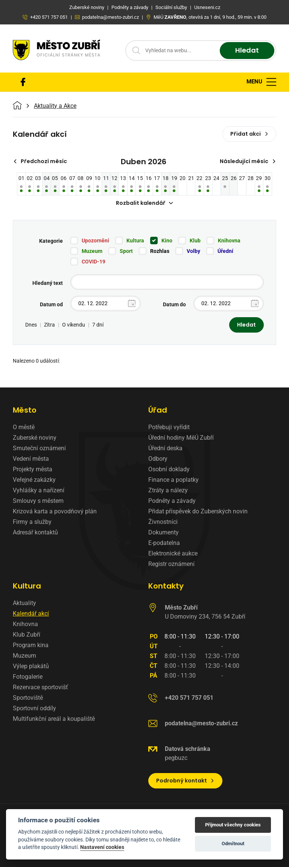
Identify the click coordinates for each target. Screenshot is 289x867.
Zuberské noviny (34, 437)
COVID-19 (93, 262)
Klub (195, 241)
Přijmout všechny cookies (233, 825)
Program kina (31, 645)
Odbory (157, 458)
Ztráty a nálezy (168, 490)
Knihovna (229, 241)
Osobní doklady (169, 469)
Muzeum (92, 251)
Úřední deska (165, 448)
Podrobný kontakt (185, 780)
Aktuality (24, 603)
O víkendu (73, 325)
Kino (166, 241)
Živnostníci (163, 521)
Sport (126, 251)
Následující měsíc (248, 161)
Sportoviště (28, 697)
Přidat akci (249, 134)
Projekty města (32, 469)
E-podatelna (164, 542)
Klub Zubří (26, 634)
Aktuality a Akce (55, 106)
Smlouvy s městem (38, 500)
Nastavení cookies (102, 847)
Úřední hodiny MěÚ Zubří (181, 437)
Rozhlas (159, 251)
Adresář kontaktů (35, 532)
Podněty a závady (172, 500)
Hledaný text (47, 283)
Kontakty (166, 586)
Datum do (174, 304)
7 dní (97, 325)
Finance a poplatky (173, 479)
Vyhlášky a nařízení (38, 490)
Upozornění (95, 241)
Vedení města (31, 458)
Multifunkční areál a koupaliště (54, 718)
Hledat (247, 50)
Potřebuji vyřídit (169, 427)
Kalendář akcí (31, 613)
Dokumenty (163, 532)
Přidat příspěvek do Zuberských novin (198, 511)
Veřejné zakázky (34, 479)
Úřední (225, 251)
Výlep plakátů (31, 666)
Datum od (51, 304)
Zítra (49, 325)
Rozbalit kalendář (144, 203)
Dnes (31, 325)
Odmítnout (233, 843)
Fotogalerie (28, 676)
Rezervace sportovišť (40, 687)
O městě (24, 427)
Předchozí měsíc (40, 161)
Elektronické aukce (173, 553)
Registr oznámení (171, 563)
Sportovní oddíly (34, 708)
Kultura (135, 241)
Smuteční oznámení (39, 448)
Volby (193, 251)
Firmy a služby (32, 521)
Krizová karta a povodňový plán (55, 511)
